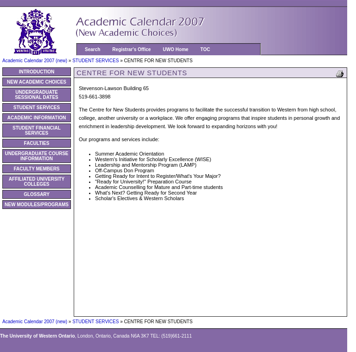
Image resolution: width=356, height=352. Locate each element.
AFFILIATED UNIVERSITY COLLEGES (36, 181)
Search (92, 49)
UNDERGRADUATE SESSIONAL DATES (36, 95)
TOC (205, 49)
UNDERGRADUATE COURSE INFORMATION (36, 156)
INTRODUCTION (37, 71)
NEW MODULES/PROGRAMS (37, 204)
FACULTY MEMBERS (36, 168)
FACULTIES (37, 143)
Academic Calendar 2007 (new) (35, 60)
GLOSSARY (37, 194)
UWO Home (175, 49)
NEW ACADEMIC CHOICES (36, 82)
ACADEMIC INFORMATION (36, 117)
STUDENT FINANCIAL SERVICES (37, 130)
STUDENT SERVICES (96, 60)
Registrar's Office (131, 49)
